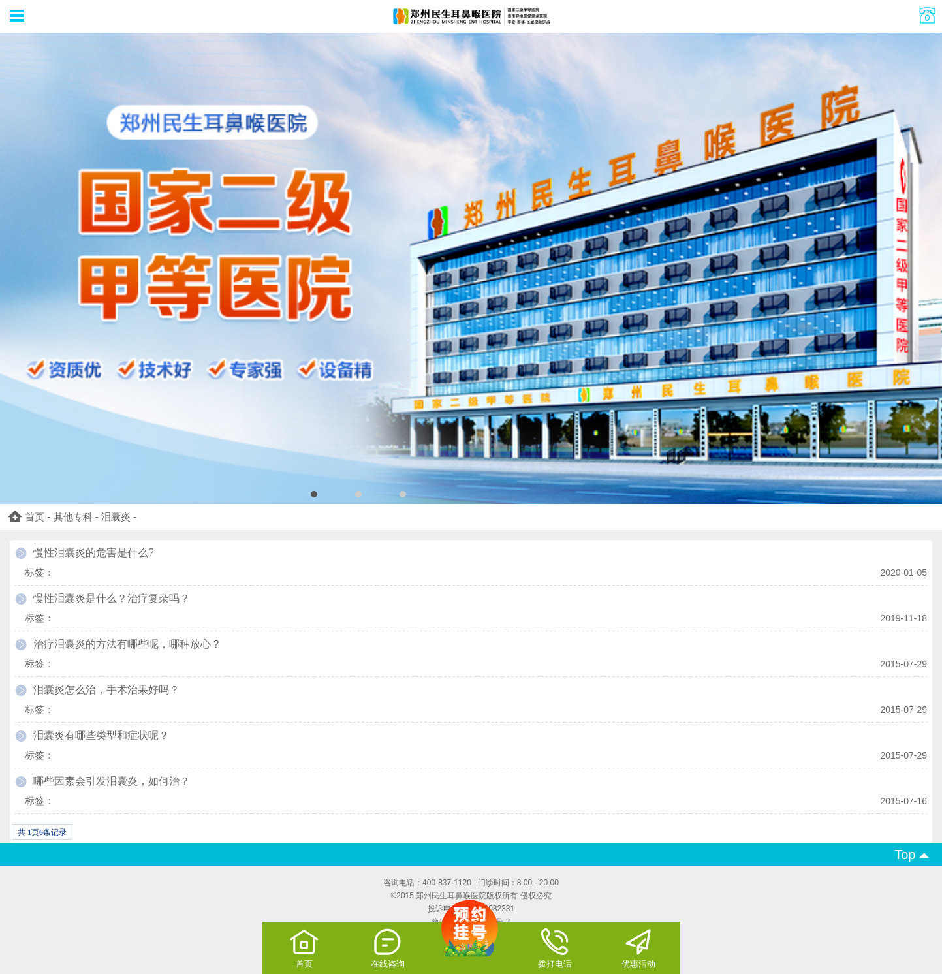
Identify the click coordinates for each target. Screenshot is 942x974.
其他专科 (73, 516)
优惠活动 (638, 948)
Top (911, 854)
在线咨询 (388, 948)
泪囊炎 (116, 516)
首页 (34, 516)
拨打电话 (555, 948)
